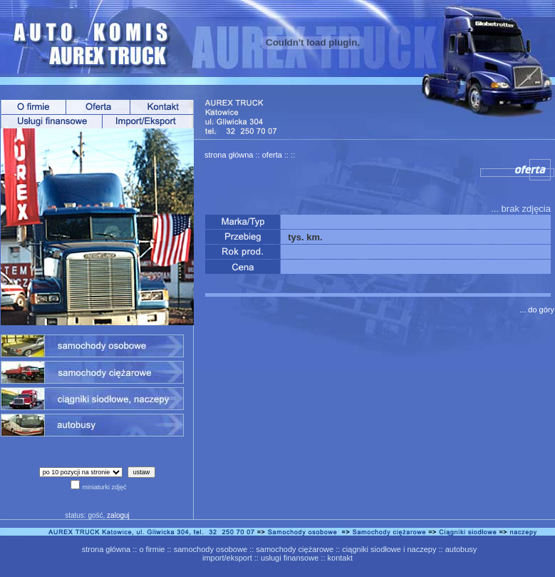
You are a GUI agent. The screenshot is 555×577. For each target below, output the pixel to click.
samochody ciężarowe (294, 549)
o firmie (152, 549)
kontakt (340, 557)
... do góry (536, 309)
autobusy (461, 549)
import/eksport (227, 557)
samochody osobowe (210, 549)
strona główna (229, 154)
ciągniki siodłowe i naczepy (389, 549)
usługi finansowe (289, 557)
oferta (272, 154)
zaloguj (118, 515)
